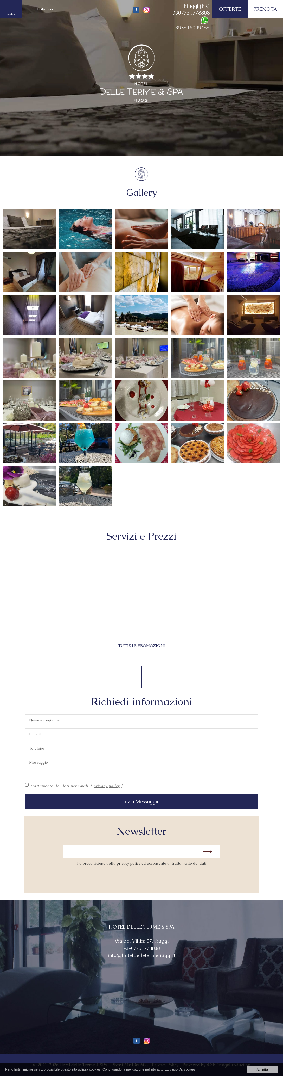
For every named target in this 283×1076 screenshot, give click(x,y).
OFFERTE (230, 9)
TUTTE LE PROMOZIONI (141, 645)
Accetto (262, 1070)
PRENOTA (265, 9)
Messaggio (141, 767)
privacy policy (106, 785)
